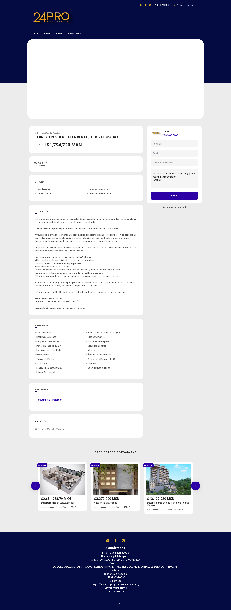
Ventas (46, 33)
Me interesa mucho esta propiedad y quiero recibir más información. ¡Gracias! (174, 178)
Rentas (58, 33)
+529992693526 (170, 135)
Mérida (48, 133)
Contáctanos (74, 33)
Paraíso (40, 133)
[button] (35, 486)
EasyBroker (120, 604)
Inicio (36, 33)
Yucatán (56, 133)
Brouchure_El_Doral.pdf (49, 399)
